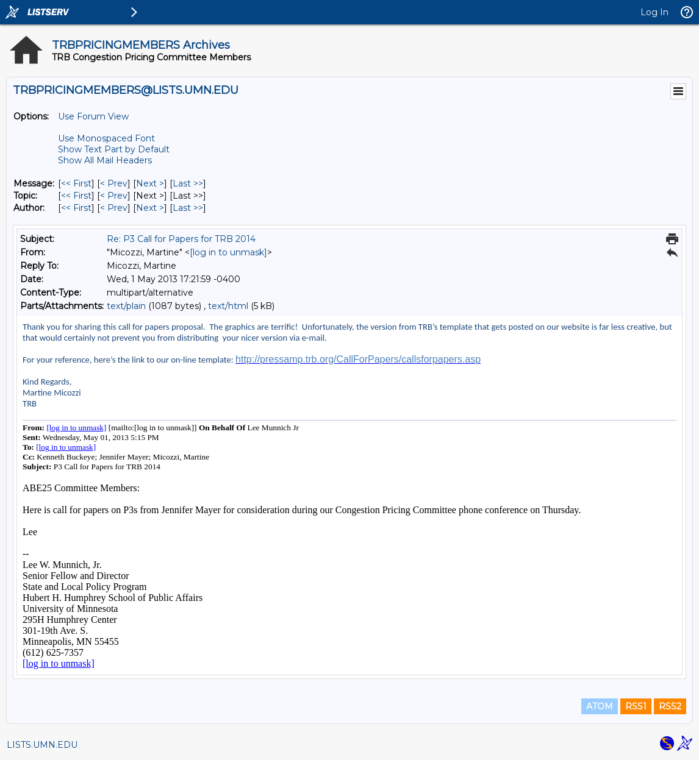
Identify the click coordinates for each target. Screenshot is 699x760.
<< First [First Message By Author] (76, 207)
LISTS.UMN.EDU (42, 744)
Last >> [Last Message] (188, 183)
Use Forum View (93, 116)
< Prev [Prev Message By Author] (113, 207)
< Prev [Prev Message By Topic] (113, 195)
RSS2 (670, 706)
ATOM (599, 706)
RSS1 (636, 706)
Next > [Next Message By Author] (150, 207)
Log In (654, 12)
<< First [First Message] (76, 183)
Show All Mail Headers (105, 160)
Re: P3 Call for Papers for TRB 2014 (181, 238)
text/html (228, 305)
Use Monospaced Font (106, 138)
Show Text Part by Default (114, 149)
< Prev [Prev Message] (113, 183)
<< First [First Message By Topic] (76, 195)
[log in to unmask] (228, 252)
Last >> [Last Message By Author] (188, 207)
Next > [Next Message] (150, 183)
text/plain (126, 305)
